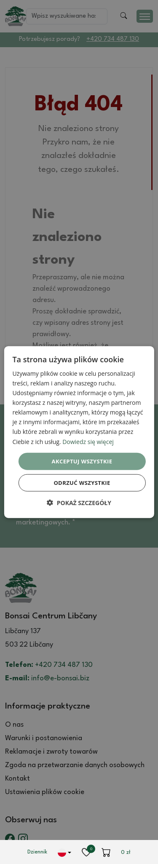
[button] (79, 503)
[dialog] (79, 432)
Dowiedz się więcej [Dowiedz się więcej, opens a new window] (88, 441)
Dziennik (37, 852)
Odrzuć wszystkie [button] (82, 483)
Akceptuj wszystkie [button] (82, 461)
